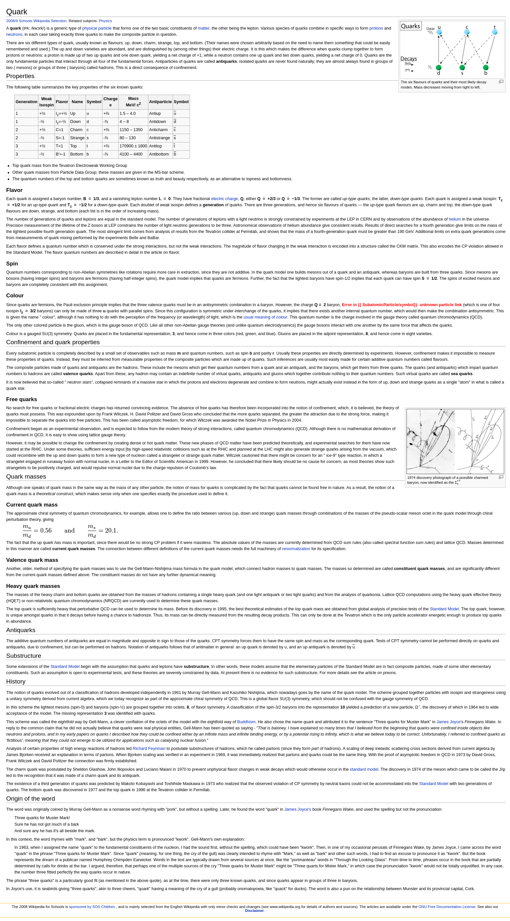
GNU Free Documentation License (447, 907)
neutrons (14, 34)
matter (203, 28)
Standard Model (444, 609)
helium (455, 219)
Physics (105, 21)
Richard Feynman (149, 748)
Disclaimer (254, 911)
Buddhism (246, 722)
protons (376, 28)
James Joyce (448, 722)
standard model (364, 769)
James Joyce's (297, 809)
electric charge (224, 198)
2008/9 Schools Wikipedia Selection (36, 21)
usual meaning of (266, 317)
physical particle (97, 28)
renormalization (296, 549)
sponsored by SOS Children (92, 907)
